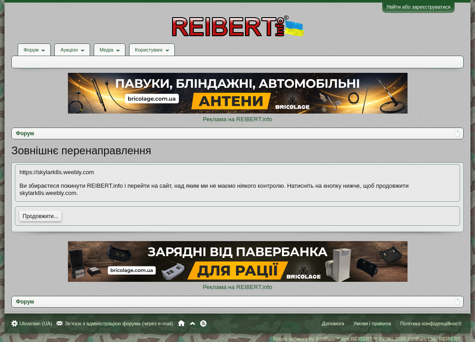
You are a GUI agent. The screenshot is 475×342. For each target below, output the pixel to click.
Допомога (333, 323)
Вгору (192, 323)
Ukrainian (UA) (35, 323)
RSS (203, 323)
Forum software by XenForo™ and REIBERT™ (367, 339)
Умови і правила (372, 323)
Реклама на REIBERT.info (237, 119)
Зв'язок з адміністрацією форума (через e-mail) (119, 323)
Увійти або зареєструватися (418, 7)
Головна (181, 323)
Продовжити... (40, 216)
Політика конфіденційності (430, 323)
